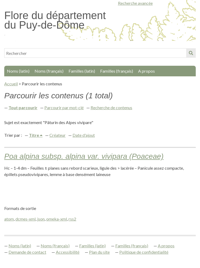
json (41, 218)
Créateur (57, 135)
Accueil (11, 83)
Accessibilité (67, 251)
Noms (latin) (18, 70)
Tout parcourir (22, 107)
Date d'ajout (84, 135)
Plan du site (99, 251)
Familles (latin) (82, 70)
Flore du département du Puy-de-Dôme (55, 20)
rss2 (72, 218)
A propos (146, 70)
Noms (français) (49, 70)
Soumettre (191, 53)
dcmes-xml (25, 218)
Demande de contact (27, 251)
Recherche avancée (135, 3)
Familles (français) (116, 70)
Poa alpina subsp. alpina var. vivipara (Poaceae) (84, 156)
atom (9, 218)
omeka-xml (56, 218)
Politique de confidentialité (143, 251)
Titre (34, 135)
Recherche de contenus (111, 107)
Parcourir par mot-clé (64, 107)
